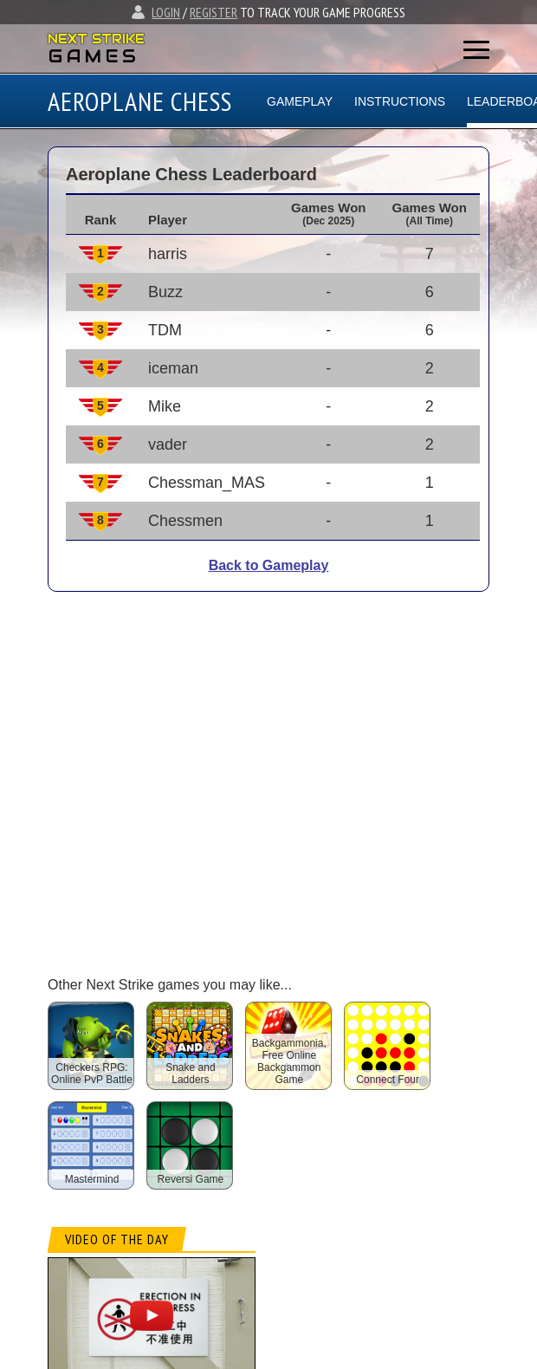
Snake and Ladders (190, 1073)
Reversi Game (191, 1179)
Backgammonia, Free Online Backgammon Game (289, 1061)
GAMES (94, 56)
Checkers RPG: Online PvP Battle (92, 1073)
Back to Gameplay (269, 565)
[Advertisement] (197, 771)
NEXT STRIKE (96, 39)
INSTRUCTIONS (399, 101)
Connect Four (387, 1080)
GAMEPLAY (300, 101)
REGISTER (213, 12)
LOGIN (166, 12)
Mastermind (92, 1179)
